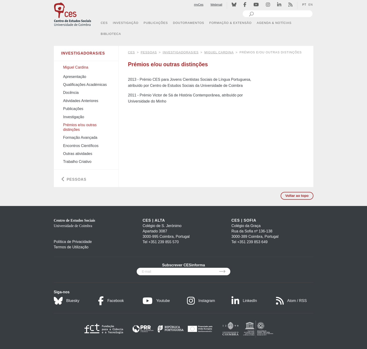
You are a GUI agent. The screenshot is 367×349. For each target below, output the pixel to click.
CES (131, 52)
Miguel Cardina (219, 52)
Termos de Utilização (71, 247)
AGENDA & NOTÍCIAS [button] (274, 23)
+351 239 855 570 (163, 242)
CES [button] (104, 23)
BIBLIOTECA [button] (111, 34)
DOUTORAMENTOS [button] (188, 23)
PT (304, 4)
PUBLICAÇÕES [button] (156, 23)
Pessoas (149, 52)
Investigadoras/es (181, 52)
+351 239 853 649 (252, 242)
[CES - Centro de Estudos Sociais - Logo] (72, 14)
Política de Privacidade (73, 242)
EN (310, 4)
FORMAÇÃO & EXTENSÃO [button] (230, 23)
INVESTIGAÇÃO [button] (126, 23)
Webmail (216, 4)
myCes (198, 4)
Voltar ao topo (297, 196)
